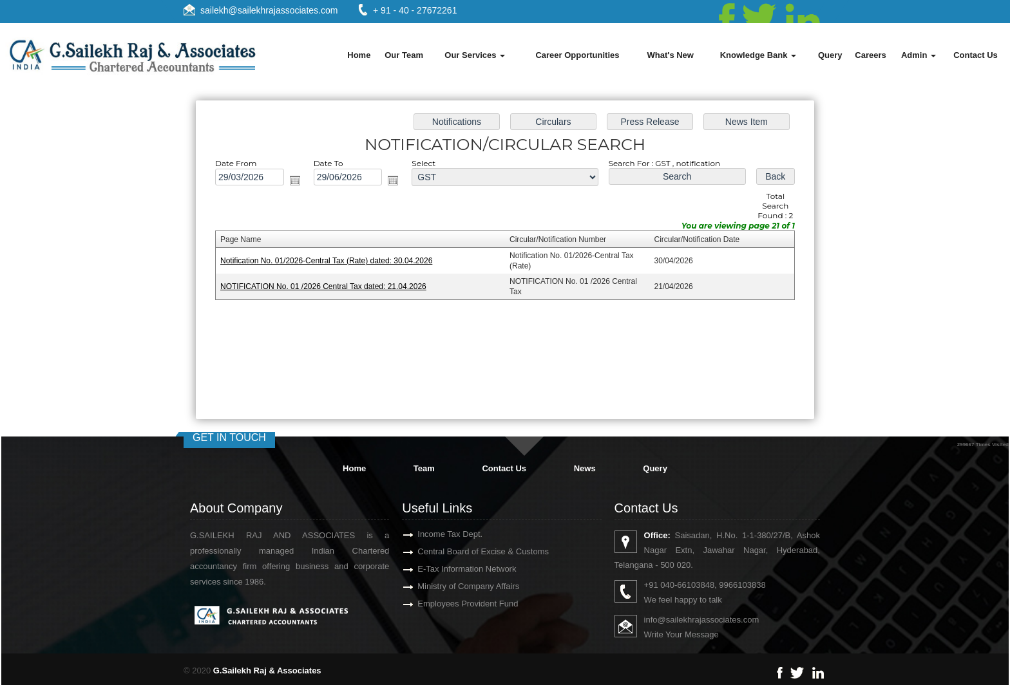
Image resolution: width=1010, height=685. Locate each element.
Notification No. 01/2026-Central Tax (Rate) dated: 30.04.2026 (332, 260)
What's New (670, 55)
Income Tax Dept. (435, 534)
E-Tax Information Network (452, 569)
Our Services (474, 55)
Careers (870, 55)
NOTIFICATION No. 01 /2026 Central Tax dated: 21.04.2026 (329, 285)
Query (830, 55)
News (585, 468)
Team (424, 468)
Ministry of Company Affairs (453, 586)
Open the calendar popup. (301, 183)
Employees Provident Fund (453, 603)
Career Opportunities (577, 55)
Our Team (404, 55)
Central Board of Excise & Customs (468, 551)
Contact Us (975, 55)
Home (358, 55)
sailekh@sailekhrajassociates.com (269, 10)
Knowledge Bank (758, 55)
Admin (918, 55)
